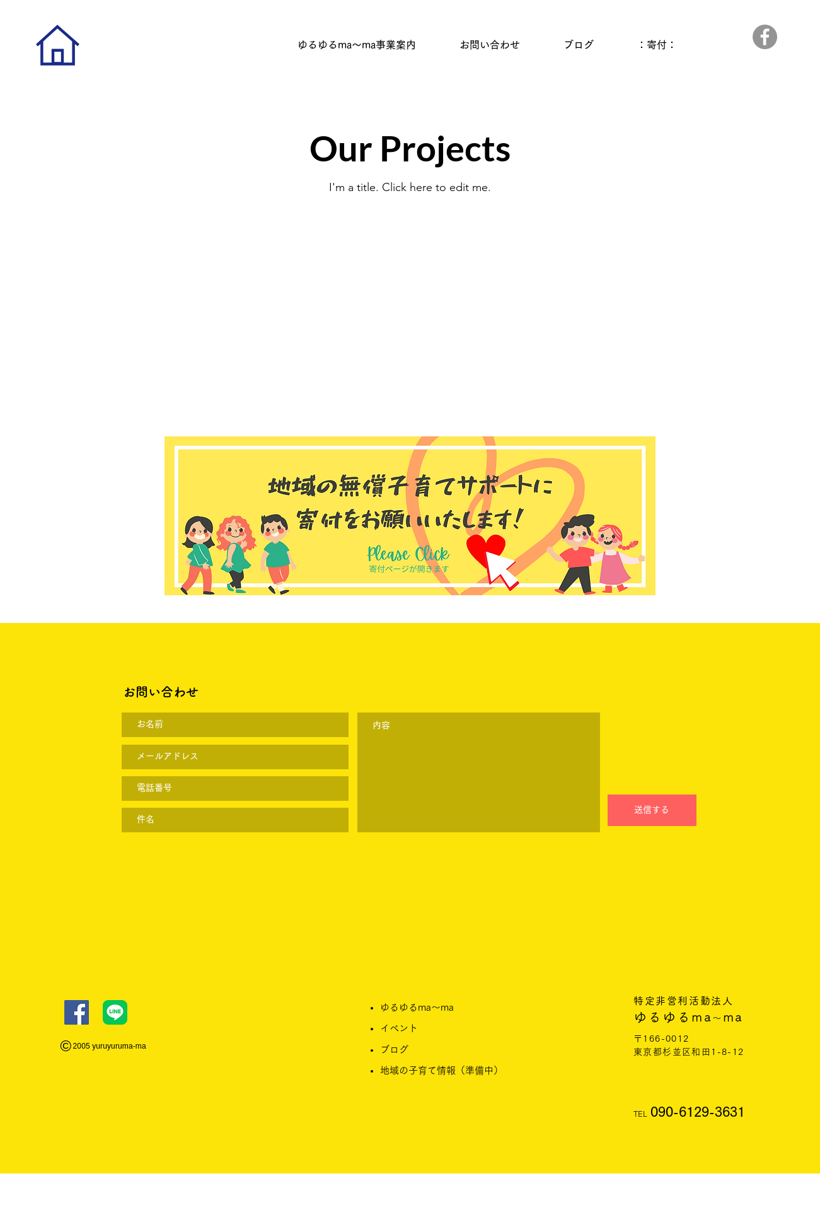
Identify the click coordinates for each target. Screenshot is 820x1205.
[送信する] (652, 810)
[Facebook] (765, 37)
